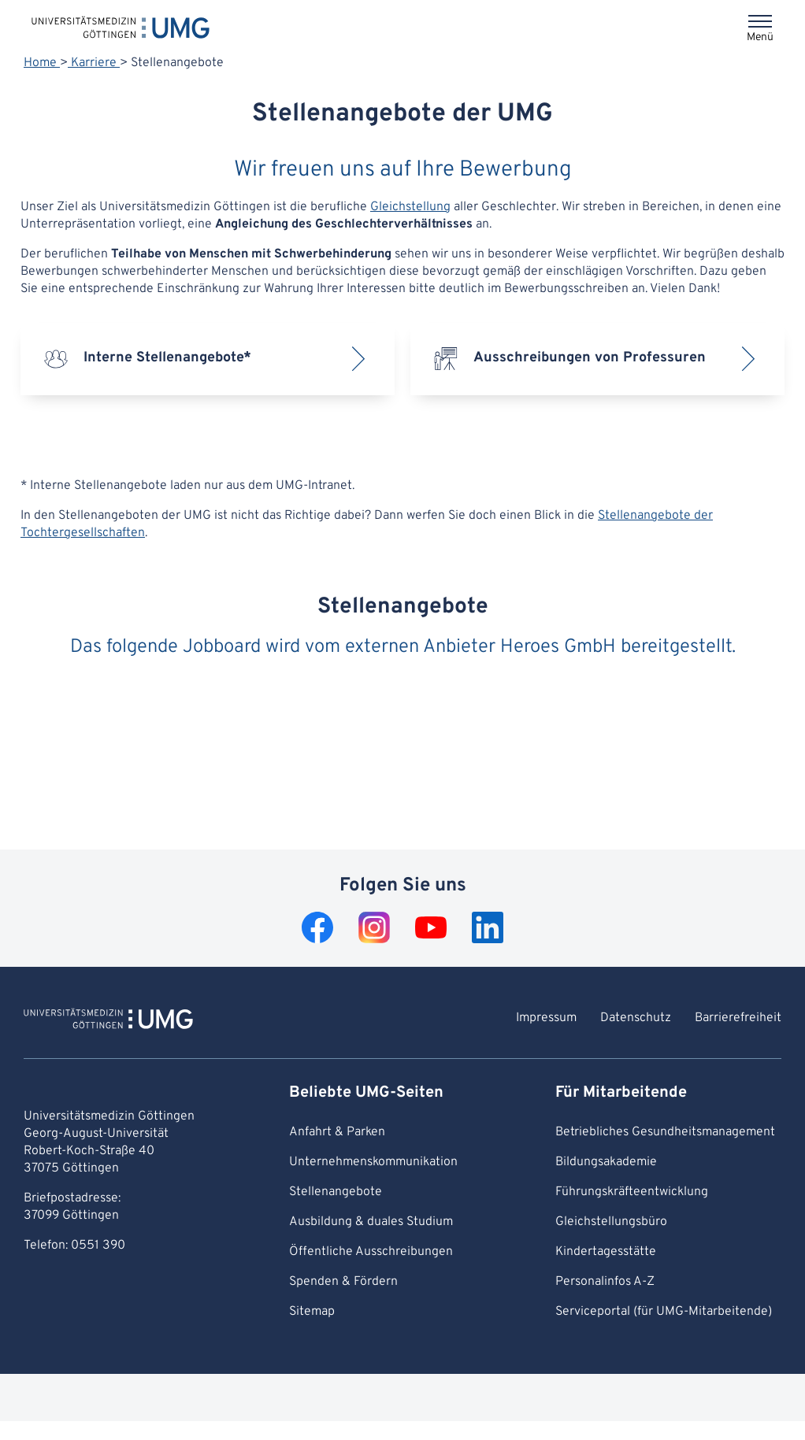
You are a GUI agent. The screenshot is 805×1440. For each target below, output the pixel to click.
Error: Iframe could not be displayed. (402, 745)
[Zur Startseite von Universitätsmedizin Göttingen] (108, 1021)
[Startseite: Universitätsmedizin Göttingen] (121, 27)
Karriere (94, 63)
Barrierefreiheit (738, 1018)
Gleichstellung (410, 207)
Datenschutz (635, 1018)
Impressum (546, 1018)
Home (42, 63)
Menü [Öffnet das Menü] (760, 37)
